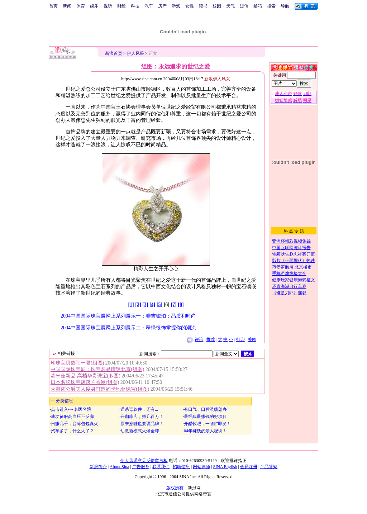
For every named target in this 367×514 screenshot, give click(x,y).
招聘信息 (181, 466)
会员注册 (248, 466)
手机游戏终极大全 (289, 273)
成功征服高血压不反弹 (72, 416)
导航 (285, 6)
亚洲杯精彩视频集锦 (291, 241)
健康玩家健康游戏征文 (293, 279)
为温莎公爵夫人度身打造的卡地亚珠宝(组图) (100, 389)
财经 (121, 6)
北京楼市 (303, 267)
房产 (162, 6)
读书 (203, 6)
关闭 (252, 339)
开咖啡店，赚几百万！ (141, 416)
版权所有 (175, 487)
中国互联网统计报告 (291, 247)
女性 (189, 6)
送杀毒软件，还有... (139, 409)
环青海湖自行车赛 (289, 286)
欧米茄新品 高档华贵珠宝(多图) (85, 376)
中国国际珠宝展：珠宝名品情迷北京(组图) (97, 369)
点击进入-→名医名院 (71, 409)
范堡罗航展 (283, 267)
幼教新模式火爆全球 (139, 430)
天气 (230, 6)
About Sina (119, 466)
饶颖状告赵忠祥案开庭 (293, 254)
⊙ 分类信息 (61, 400)
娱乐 (94, 6)
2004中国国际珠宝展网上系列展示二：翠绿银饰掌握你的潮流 (128, 327)
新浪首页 (113, 53)
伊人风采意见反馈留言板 (144, 460)
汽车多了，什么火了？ (72, 430)
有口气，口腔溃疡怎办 (205, 409)
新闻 (67, 6)
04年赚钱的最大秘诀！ (205, 430)
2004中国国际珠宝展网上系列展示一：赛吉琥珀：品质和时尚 (128, 316)
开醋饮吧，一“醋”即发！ (207, 423)
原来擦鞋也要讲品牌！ (141, 423)
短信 (244, 6)
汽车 (148, 6)
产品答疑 (268, 466)
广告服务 (140, 466)
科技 (135, 6)
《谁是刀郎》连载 (289, 292)
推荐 (210, 339)
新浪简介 (98, 466)
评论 (199, 339)
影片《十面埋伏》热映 (293, 260)
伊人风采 (135, 53)
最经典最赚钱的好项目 (205, 416)
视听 (108, 6)
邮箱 (257, 6)
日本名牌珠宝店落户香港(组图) (85, 382)
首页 (53, 6)
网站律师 (201, 466)
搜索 (271, 6)
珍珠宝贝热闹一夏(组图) (77, 363)
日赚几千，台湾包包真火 (74, 423)
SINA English (225, 466)
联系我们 (161, 466)
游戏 (176, 6)
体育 (80, 6)
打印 (240, 339)
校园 (217, 6)
